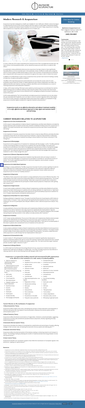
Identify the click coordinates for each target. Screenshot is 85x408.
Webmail (65, 403)
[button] (2, 165)
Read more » (65, 58)
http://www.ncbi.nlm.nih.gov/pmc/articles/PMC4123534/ (15, 383)
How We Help (38, 14)
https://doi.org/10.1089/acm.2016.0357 (41, 381)
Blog (46, 14)
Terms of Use (52, 403)
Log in (70, 403)
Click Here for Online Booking (71, 20)
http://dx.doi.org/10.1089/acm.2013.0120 (49, 376)
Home (23, 14)
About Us (28, 14)
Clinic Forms (59, 14)
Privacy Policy (58, 403)
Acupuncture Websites (17, 403)
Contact (50, 14)
